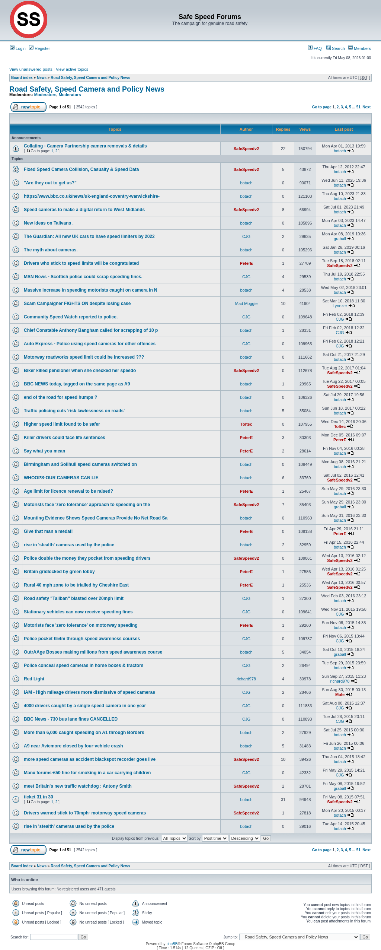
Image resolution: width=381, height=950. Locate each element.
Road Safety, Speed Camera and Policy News (90, 78)
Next (366, 107)
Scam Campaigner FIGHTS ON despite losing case (77, 303)
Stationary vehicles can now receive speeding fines (78, 611)
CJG (246, 236)
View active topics (72, 69)
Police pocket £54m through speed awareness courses (82, 638)
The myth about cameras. (51, 249)
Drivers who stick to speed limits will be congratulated (81, 263)
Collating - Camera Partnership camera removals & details (85, 146)
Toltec (246, 424)
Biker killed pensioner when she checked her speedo (80, 370)
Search (335, 48)
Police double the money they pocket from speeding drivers (87, 558)
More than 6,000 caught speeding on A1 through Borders (84, 732)
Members (359, 48)
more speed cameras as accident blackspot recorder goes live (90, 759)
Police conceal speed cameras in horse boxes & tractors (83, 665)
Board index (22, 78)
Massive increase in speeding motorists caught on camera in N (90, 290)
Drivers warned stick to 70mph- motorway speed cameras (85, 813)
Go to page (322, 107)
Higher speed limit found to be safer (62, 424)
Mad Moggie (246, 303)
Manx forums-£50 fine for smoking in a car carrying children (87, 772)
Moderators (45, 94)
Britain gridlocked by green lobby (59, 571)
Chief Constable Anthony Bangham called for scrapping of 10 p (91, 330)
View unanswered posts (30, 69)
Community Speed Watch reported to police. (71, 317)
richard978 (246, 679)
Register (39, 48)
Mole (340, 694)
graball (340, 238)
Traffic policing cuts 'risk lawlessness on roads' (74, 410)
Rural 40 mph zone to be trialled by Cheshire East (76, 585)
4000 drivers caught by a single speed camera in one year (85, 705)
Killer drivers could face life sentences (64, 437)
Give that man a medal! (48, 531)
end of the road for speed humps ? (60, 397)
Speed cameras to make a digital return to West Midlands (84, 209)
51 (358, 107)
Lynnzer (340, 306)
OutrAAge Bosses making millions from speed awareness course (93, 652)
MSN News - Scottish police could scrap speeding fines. (83, 276)
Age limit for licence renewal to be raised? (68, 491)
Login (18, 48)
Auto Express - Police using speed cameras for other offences (90, 343)
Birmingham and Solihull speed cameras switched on (80, 464)
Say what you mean (44, 451)
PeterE (246, 263)
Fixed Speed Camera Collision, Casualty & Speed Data (81, 169)
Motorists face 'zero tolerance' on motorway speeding (81, 625)
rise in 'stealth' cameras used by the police (69, 544)
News (42, 78)
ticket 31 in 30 (38, 797)
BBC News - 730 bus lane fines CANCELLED (71, 719)
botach (340, 151)
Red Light (34, 678)
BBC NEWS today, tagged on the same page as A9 (77, 384)
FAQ (315, 48)
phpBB (171, 944)
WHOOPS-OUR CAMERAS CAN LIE (61, 477)
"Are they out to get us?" (50, 182)
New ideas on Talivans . (49, 223)
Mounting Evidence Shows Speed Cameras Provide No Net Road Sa (95, 518)
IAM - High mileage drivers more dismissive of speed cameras (89, 692)
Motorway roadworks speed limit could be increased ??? (84, 357)
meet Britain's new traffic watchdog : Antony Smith (78, 786)
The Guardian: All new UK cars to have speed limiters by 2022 (89, 236)
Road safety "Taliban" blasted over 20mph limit (74, 598)
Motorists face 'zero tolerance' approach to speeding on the (87, 504)
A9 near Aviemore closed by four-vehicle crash (73, 746)
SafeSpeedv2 (246, 148)
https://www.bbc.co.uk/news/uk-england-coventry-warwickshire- (92, 196)
